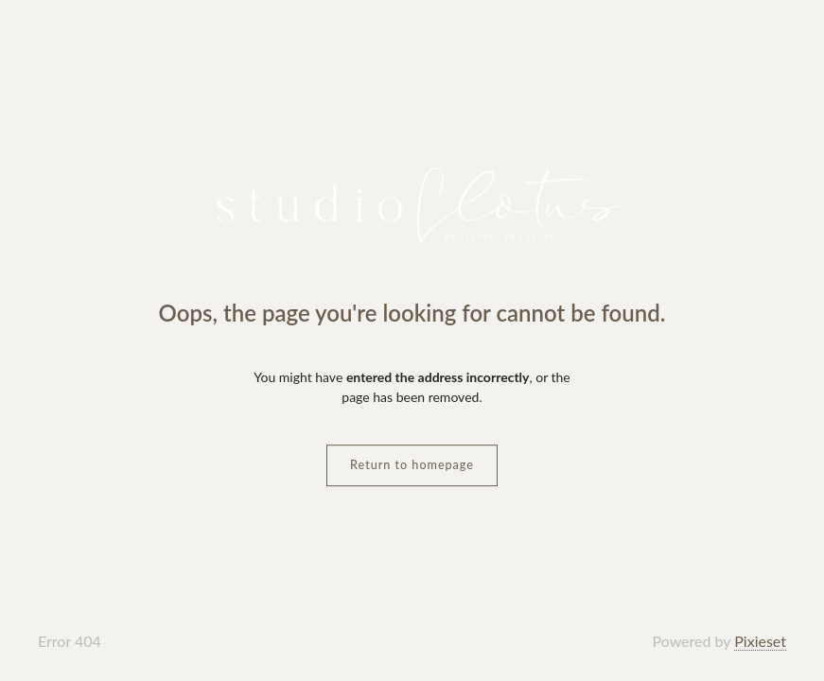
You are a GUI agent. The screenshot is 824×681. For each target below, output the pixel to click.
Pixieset (760, 641)
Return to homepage (412, 465)
